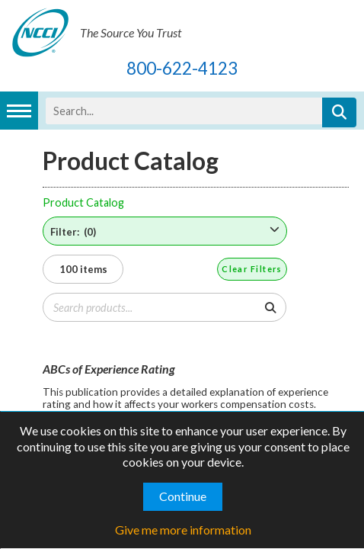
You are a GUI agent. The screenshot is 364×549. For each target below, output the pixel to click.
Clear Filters (252, 269)
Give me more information (183, 529)
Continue (182, 496)
